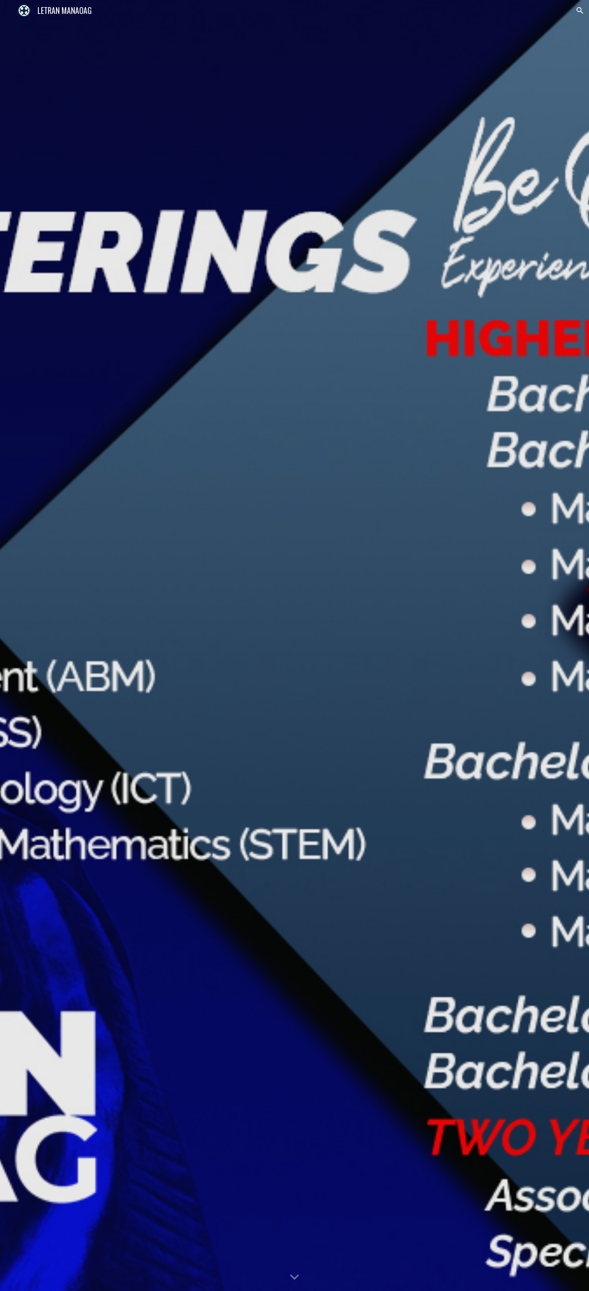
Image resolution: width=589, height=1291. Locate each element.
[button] (580, 11)
